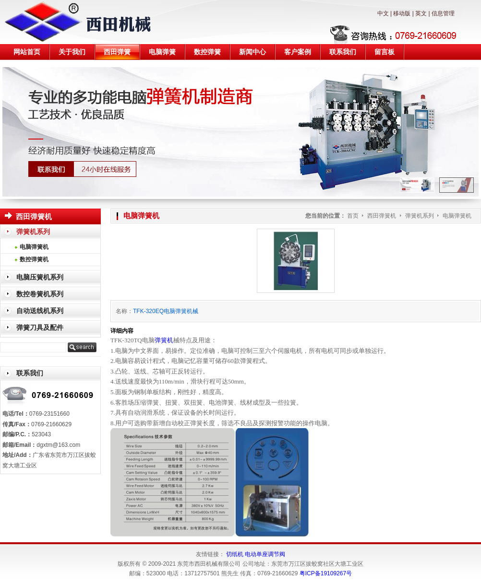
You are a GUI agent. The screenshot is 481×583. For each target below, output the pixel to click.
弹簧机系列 (420, 215)
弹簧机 (164, 340)
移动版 (401, 13)
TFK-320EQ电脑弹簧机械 (165, 311)
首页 (353, 215)
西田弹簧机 (382, 215)
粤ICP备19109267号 (326, 573)
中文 (383, 13)
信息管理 (443, 13)
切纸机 (234, 554)
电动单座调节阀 (265, 554)
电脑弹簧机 (457, 215)
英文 (421, 13)
